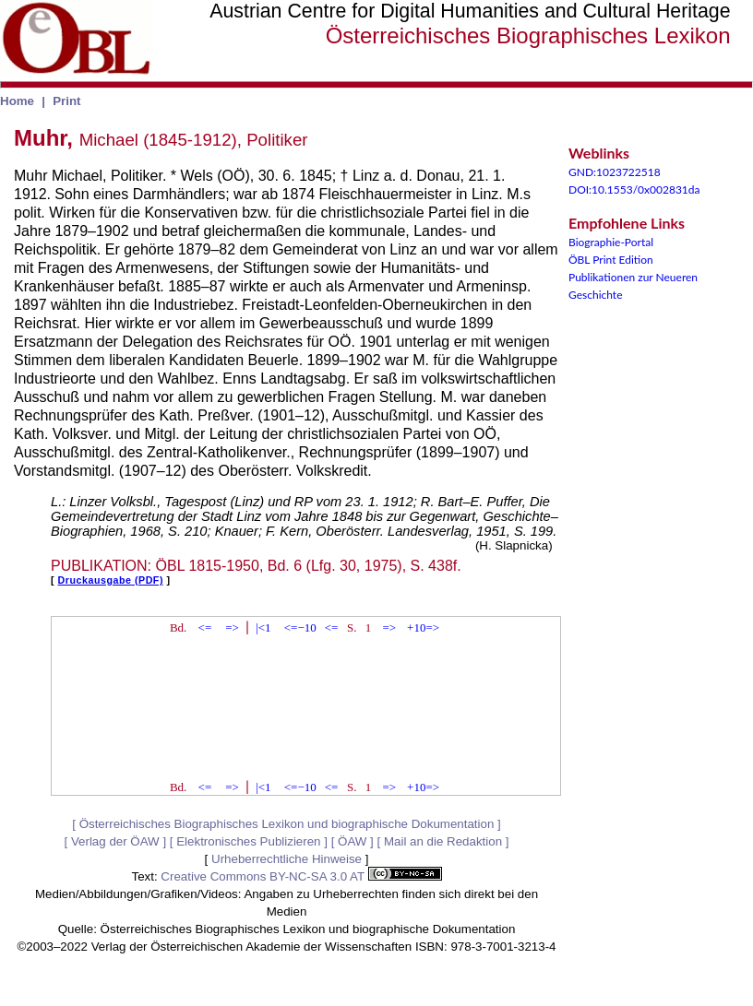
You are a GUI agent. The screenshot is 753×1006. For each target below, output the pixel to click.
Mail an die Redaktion (443, 841)
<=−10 (300, 627)
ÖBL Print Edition (610, 259)
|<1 (263, 627)
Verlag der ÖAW (115, 841)
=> (232, 627)
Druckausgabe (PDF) (110, 580)
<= (205, 627)
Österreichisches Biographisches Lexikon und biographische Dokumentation (287, 824)
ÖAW (352, 841)
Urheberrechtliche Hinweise (286, 859)
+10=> (423, 627)
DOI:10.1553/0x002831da (634, 189)
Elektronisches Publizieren (248, 841)
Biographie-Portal (610, 242)
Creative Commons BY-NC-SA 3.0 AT (301, 876)
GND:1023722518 (614, 172)
